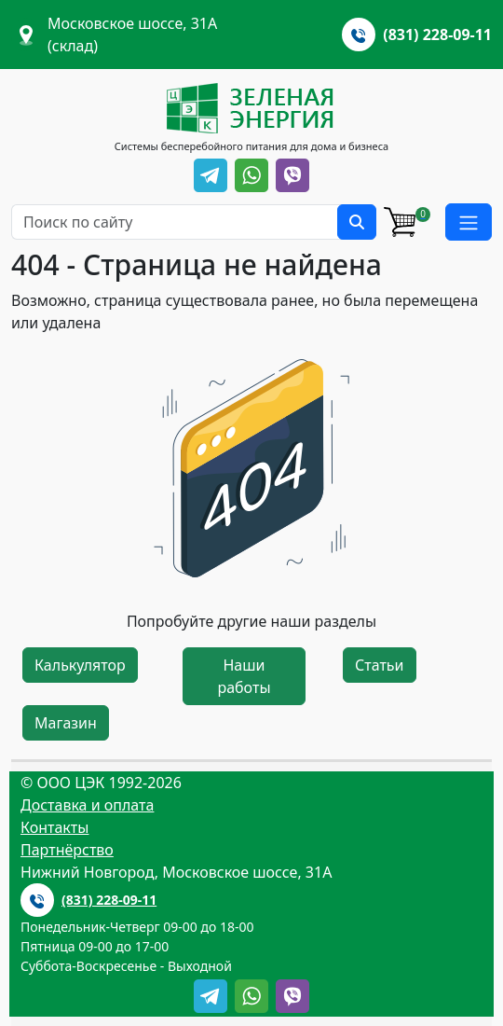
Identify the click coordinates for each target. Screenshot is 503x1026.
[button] (468, 222)
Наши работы (243, 676)
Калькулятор (80, 665)
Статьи (379, 665)
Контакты (54, 827)
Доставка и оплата (87, 805)
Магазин (65, 723)
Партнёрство (67, 849)
